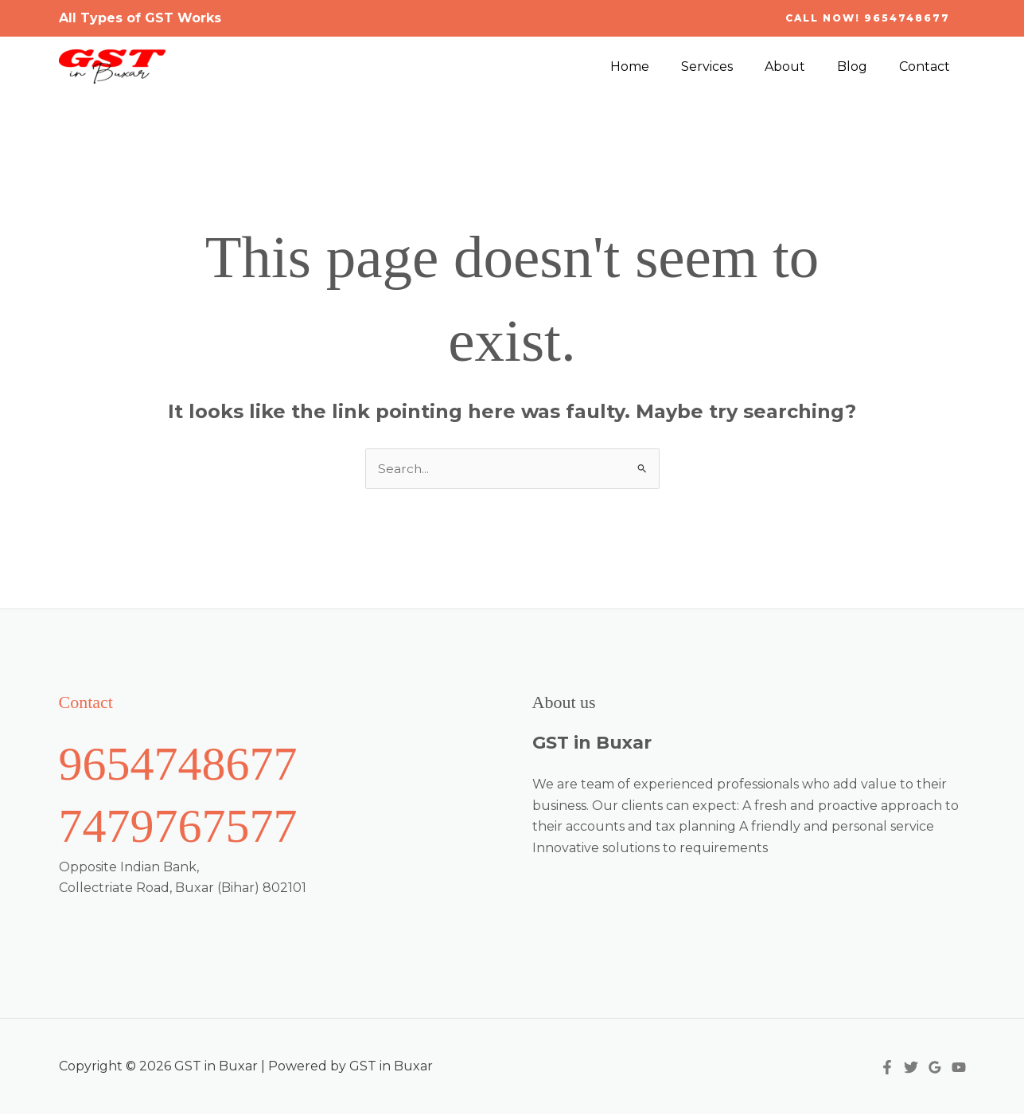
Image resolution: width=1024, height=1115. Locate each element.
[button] (867, 18)
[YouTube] (959, 1068)
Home (658, 66)
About (801, 66)
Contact (927, 66)
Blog (862, 66)
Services (729, 66)
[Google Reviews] (935, 1068)
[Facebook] (887, 1068)
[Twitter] (911, 1068)
